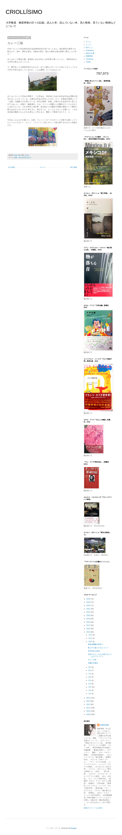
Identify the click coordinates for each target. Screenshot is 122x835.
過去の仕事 (90, 53)
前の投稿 (73, 167)
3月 (90, 687)
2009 (88, 714)
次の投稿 (11, 167)
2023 (88, 606)
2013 (88, 701)
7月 (90, 674)
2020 (88, 615)
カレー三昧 (92, 660)
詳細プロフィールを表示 (93, 808)
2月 (90, 690)
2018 (88, 622)
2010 (88, 711)
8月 (90, 670)
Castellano (90, 50)
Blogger (74, 828)
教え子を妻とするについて (98, 648)
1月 (90, 694)
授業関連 (89, 56)
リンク (88, 45)
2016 (88, 629)
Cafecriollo (104, 725)
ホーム (42, 167)
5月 (90, 680)
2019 (88, 619)
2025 (88, 599)
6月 (90, 677)
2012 (88, 704)
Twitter (88, 62)
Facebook (89, 59)
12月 (90, 635)
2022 (88, 609)
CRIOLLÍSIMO (24, 12)
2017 (88, 625)
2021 (88, 612)
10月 (90, 642)
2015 (88, 632)
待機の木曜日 (93, 663)
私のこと (89, 47)
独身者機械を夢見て (95, 644)
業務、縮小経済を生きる (22, 157)
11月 (90, 638)
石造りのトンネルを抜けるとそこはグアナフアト (100, 655)
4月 (90, 684)
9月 (90, 667)
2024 (88, 602)
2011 (88, 708)
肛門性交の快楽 (94, 651)
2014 (88, 698)
